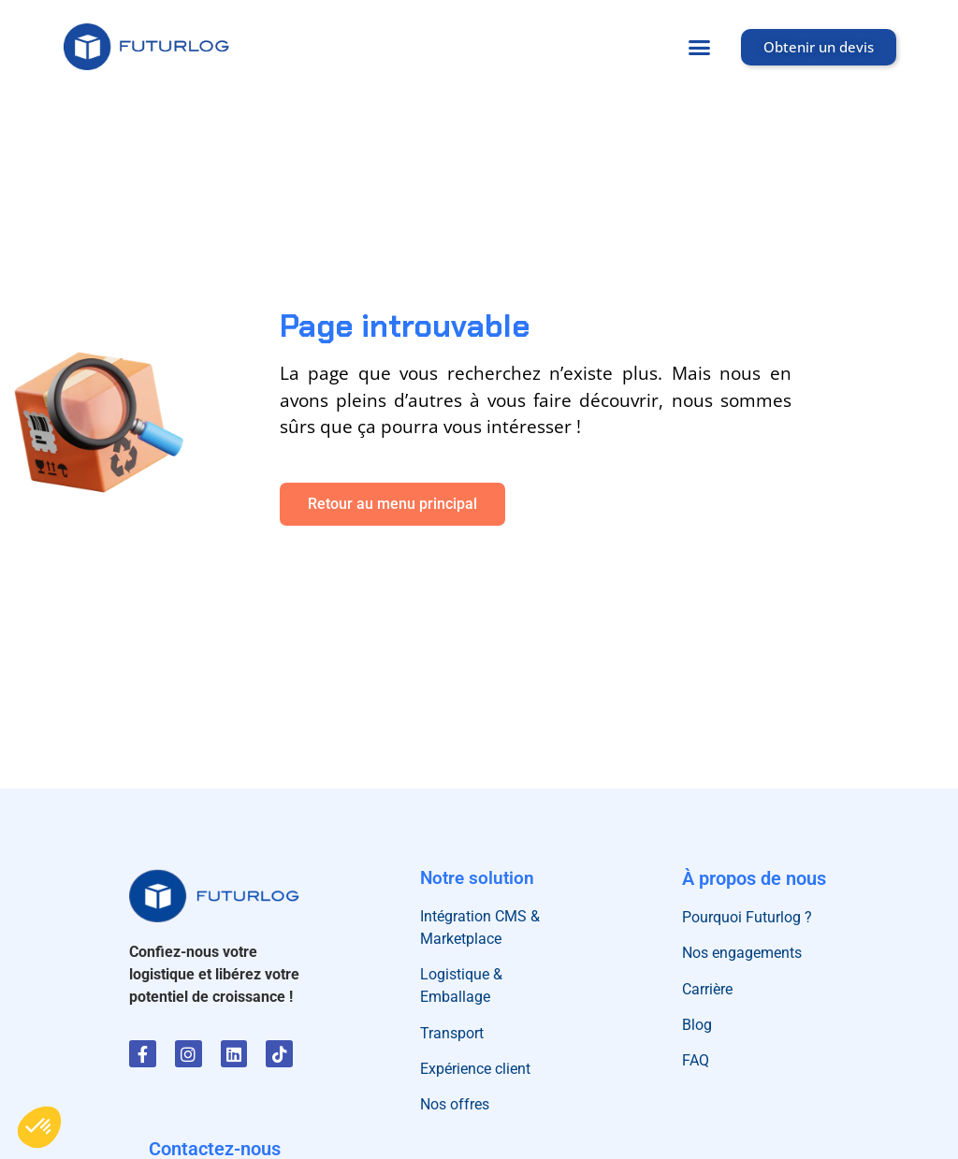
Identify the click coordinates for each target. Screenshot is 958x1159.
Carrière (707, 989)
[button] (700, 47)
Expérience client (475, 1069)
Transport (452, 1033)
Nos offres (454, 1104)
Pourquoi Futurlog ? (747, 917)
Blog (697, 1025)
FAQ (695, 1060)
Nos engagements (742, 953)
